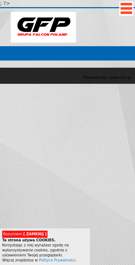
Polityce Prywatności (57, 260)
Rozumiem (24, 234)
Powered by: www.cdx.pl (107, 77)
